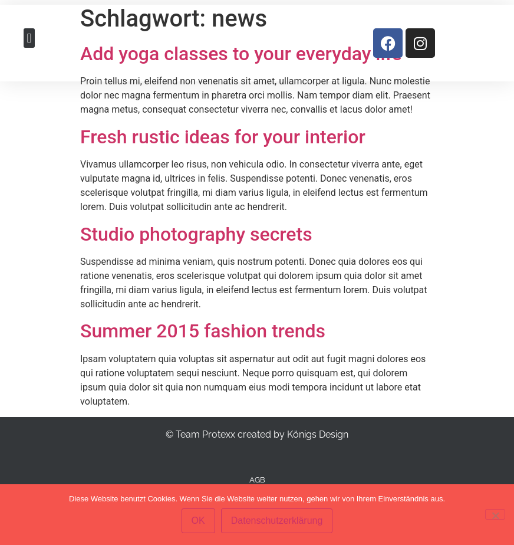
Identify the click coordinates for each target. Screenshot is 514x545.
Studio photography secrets (196, 234)
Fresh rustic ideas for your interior (222, 137)
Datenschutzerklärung (277, 521)
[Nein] (495, 514)
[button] (29, 38)
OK (198, 521)
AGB (257, 479)
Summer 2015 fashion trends (202, 331)
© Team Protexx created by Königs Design (257, 434)
